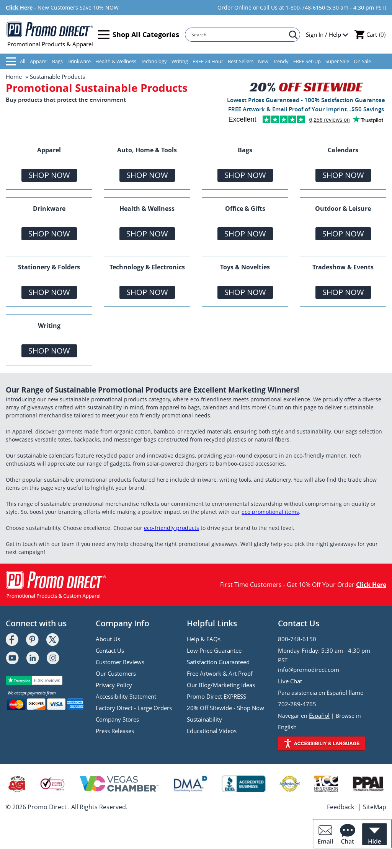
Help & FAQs (203, 639)
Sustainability (204, 719)
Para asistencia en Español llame (320, 692)
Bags (57, 61)
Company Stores (117, 719)
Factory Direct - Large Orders (134, 708)
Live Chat (290, 681)
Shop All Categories (138, 34)
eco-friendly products (171, 527)
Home (14, 76)
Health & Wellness (115, 61)
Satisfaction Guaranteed (218, 662)
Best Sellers (240, 61)
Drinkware (79, 61)
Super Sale (337, 61)
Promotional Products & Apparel (50, 34)
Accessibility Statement (126, 696)
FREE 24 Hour (208, 61)
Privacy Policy (114, 685)
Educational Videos (212, 731)
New (263, 61)
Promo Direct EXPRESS (216, 696)
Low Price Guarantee (214, 650)
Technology (154, 61)
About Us (108, 639)
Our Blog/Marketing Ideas (221, 685)
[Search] (238, 34)
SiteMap (374, 807)
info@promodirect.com (308, 669)
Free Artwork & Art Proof (220, 673)
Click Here (19, 7)
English (287, 727)
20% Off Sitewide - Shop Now (225, 708)
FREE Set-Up (307, 61)
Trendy (281, 61)
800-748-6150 (297, 639)
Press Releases (115, 731)
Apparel (38, 61)
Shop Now (49, 175)
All (15, 61)
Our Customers (116, 673)
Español (319, 715)
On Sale (362, 61)
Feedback (340, 807)
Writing (180, 61)
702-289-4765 (297, 704)
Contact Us (110, 650)
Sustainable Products (57, 76)
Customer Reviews (120, 662)
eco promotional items (270, 511)
